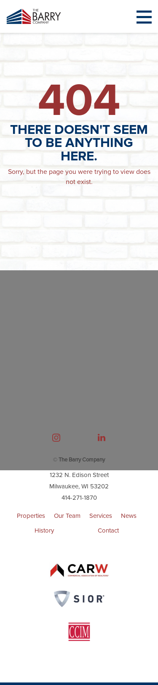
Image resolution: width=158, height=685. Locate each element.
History (44, 530)
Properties (31, 516)
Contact (108, 530)
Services (100, 516)
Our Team (67, 516)
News (129, 516)
